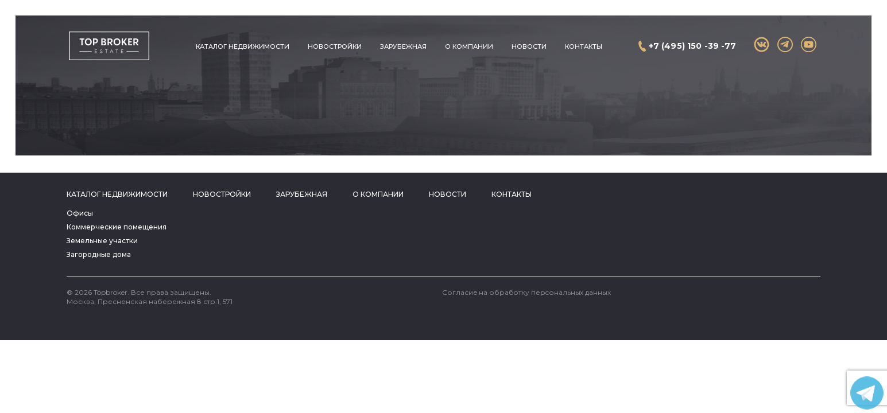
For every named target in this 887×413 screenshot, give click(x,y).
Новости (529, 46)
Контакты (583, 46)
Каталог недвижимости (242, 46)
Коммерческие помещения (116, 227)
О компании (469, 46)
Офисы (80, 213)
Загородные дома (99, 254)
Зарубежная (403, 46)
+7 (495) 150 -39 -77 (693, 46)
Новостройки (335, 46)
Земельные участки (102, 240)
